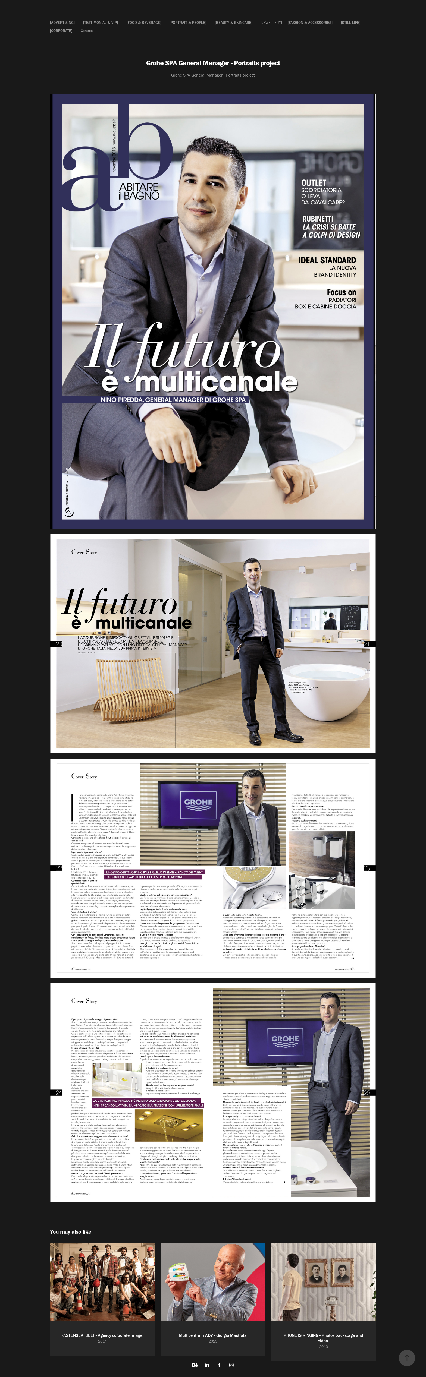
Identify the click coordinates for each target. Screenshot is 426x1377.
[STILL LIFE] (350, 22)
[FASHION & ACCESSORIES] (310, 22)
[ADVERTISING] (62, 22)
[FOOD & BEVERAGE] (144, 22)
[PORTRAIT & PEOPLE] (188, 22)
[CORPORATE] (61, 31)
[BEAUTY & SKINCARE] (233, 22)
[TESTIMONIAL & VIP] (100, 22)
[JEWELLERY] (271, 22)
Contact (87, 31)
